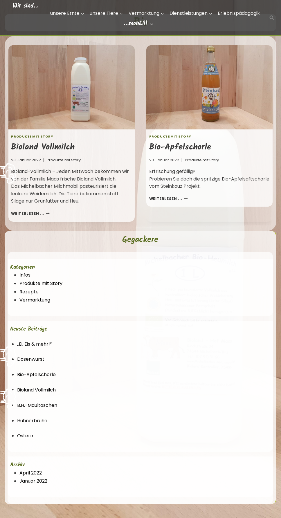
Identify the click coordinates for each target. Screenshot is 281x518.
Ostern (25, 435)
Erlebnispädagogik (239, 13)
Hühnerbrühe (32, 420)
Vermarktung (34, 300)
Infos (24, 275)
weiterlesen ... (30, 213)
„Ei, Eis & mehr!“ (34, 344)
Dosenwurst (30, 359)
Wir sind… (25, 6)
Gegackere (140, 239)
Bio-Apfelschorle (180, 147)
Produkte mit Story (32, 136)
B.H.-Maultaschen (37, 405)
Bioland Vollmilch (43, 147)
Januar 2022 (33, 481)
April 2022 (30, 473)
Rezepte (29, 291)
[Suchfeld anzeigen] (271, 17)
